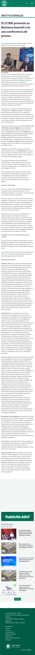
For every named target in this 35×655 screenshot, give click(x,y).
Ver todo (17, 599)
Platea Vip (4, 254)
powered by (26, 650)
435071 (17, 622)
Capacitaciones (9, 632)
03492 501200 (9, 622)
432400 (22, 622)
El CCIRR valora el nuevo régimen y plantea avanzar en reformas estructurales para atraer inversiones (26, 575)
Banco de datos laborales (12, 638)
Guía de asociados (10, 634)
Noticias (7, 630)
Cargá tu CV (8, 636)
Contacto (8, 640)
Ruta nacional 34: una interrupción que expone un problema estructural (26, 545)
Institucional (8, 626)
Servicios (8, 628)
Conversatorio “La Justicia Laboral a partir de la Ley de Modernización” (26, 559)
